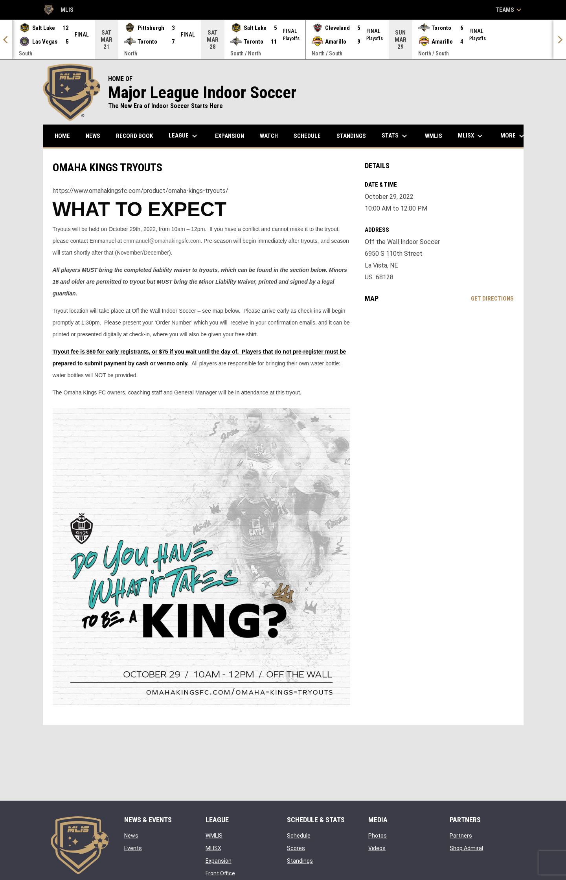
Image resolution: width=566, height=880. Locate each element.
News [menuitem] (93, 135)
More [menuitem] (513, 136)
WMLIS (214, 835)
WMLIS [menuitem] (436, 135)
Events (133, 848)
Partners (461, 835)
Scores (296, 848)
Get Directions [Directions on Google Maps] (492, 298)
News (131, 835)
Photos (377, 835)
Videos (377, 848)
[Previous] (6, 39)
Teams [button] (510, 10)
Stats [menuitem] (395, 136)
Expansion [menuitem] (229, 135)
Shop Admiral (466, 848)
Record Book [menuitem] (134, 135)
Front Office (220, 873)
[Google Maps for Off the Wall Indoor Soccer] (439, 373)
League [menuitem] (184, 136)
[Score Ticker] (283, 39)
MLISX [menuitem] (471, 136)
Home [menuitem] (62, 135)
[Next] (559, 39)
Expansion (219, 861)
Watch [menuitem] (269, 135)
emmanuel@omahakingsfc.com (161, 241)
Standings (300, 861)
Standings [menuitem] (351, 135)
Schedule (299, 835)
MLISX (213, 848)
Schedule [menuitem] (307, 135)
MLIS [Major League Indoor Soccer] (58, 10)
